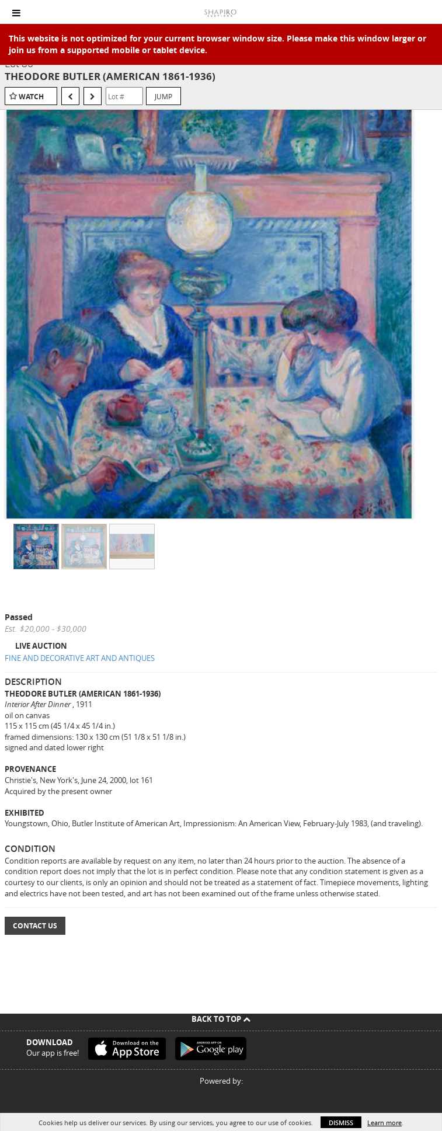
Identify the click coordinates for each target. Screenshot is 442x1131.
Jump (163, 96)
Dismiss (341, 1122)
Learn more (384, 1122)
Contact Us (35, 926)
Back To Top (221, 1019)
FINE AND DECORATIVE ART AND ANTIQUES (80, 658)
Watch (31, 97)
